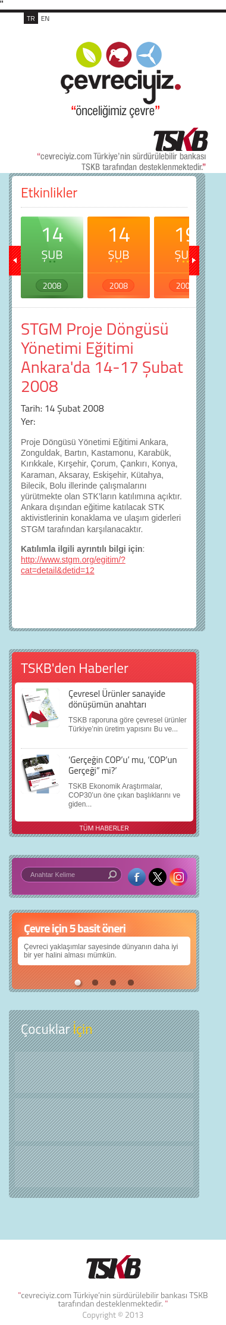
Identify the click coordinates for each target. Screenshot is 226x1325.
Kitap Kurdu (104, 1166)
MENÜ (184, 31)
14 (52, 255)
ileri (193, 261)
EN (45, 18)
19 (185, 255)
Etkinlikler (49, 192)
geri (15, 261)
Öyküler (104, 1119)
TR (31, 18)
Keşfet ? (104, 1072)
